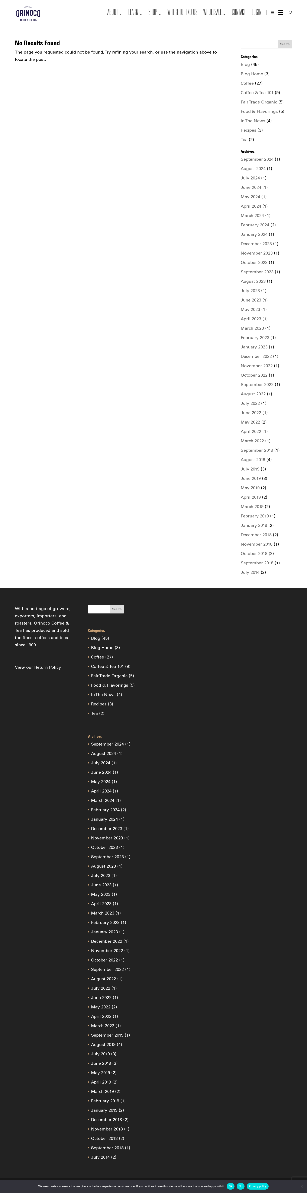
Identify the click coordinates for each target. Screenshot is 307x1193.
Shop (153, 14)
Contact (239, 14)
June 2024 (251, 187)
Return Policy (47, 667)
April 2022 (251, 431)
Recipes (248, 130)
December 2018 (256, 534)
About (112, 14)
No (240, 1186)
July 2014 (250, 572)
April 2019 (251, 497)
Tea (244, 139)
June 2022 (251, 412)
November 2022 (257, 365)
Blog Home (252, 73)
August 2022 (253, 393)
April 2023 (251, 318)
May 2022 (250, 422)
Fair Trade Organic (259, 102)
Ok (230, 1186)
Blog (245, 64)
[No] (302, 1186)
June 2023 (251, 300)
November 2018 (256, 544)
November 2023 (257, 253)
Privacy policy (257, 1186)
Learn (133, 14)
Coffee (247, 83)
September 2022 (257, 384)
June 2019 (251, 478)
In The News (253, 120)
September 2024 (257, 159)
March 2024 (252, 215)
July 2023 (250, 290)
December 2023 (256, 243)
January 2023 (254, 347)
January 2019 (254, 525)
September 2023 (257, 271)
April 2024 (251, 206)
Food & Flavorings (259, 111)
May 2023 (250, 309)
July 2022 (250, 403)
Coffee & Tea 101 (257, 92)
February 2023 (255, 337)
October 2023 (254, 262)
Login (257, 14)
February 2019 (255, 516)
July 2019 (250, 469)
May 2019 (250, 487)
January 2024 (254, 234)
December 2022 (256, 356)
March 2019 (252, 506)
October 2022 (254, 375)
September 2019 (257, 450)
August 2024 (253, 168)
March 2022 (252, 440)
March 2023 (252, 328)
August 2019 (253, 459)
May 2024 (250, 196)
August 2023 (253, 281)
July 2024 (250, 178)
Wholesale (212, 14)
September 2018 (257, 562)
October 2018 (254, 553)
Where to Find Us (182, 14)
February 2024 (255, 224)
